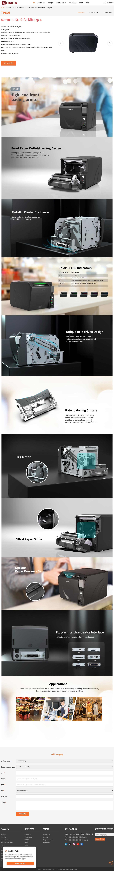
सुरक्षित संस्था (46, 844)
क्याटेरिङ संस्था (46, 836)
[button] (109, 43)
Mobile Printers (5, 841)
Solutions (72, 3)
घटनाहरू (27, 841)
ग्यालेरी (26, 844)
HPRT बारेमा (28, 836)
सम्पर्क (81, 3)
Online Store (28, 838)
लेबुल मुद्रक (3, 839)
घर (34, 3)
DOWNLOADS (61, 3)
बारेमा (87, 3)
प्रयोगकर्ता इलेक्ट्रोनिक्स (7, 844)
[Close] (34, 849)
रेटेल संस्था (45, 839)
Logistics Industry (48, 841)
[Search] (105, 3)
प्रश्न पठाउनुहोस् (9, 63)
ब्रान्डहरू (50, 3)
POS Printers (19, 8)
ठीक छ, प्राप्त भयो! (20, 864)
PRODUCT (41, 3)
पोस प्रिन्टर (3, 836)
